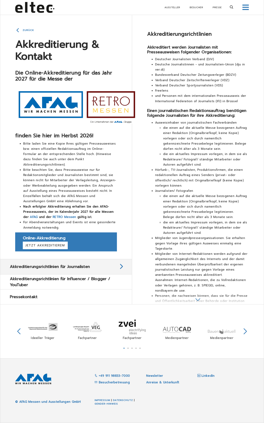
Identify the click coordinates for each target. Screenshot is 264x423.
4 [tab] (136, 348)
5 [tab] (140, 348)
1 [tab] (124, 348)
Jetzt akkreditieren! (45, 245)
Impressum (102, 400)
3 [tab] (132, 348)
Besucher (196, 7)
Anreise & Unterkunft (162, 382)
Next (245, 331)
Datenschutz (123, 400)
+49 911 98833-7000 (112, 376)
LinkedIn (207, 376)
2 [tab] (128, 348)
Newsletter (154, 376)
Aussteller (172, 7)
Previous (19, 331)
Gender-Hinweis (106, 404)
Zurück (28, 30)
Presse (217, 7)
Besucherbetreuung (112, 382)
